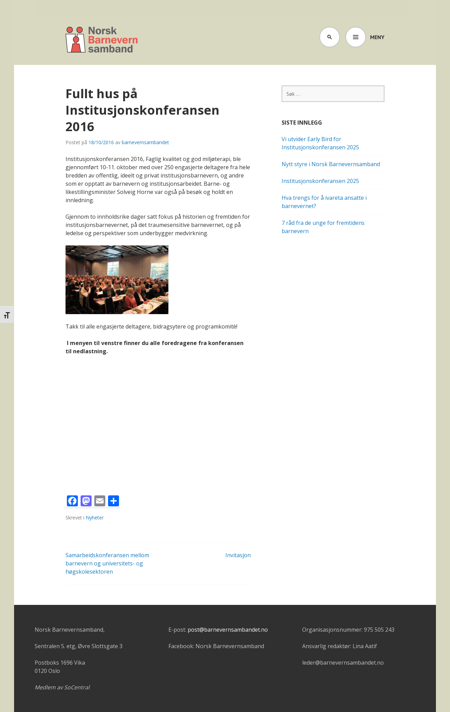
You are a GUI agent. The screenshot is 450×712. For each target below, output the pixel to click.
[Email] (100, 501)
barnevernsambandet (145, 142)
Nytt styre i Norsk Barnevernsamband (331, 164)
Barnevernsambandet (102, 40)
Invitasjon (238, 555)
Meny (377, 37)
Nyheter (95, 517)
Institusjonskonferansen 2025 (320, 181)
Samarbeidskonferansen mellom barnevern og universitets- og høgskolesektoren (107, 563)
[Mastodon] (86, 501)
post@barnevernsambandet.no (228, 629)
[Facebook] (72, 501)
